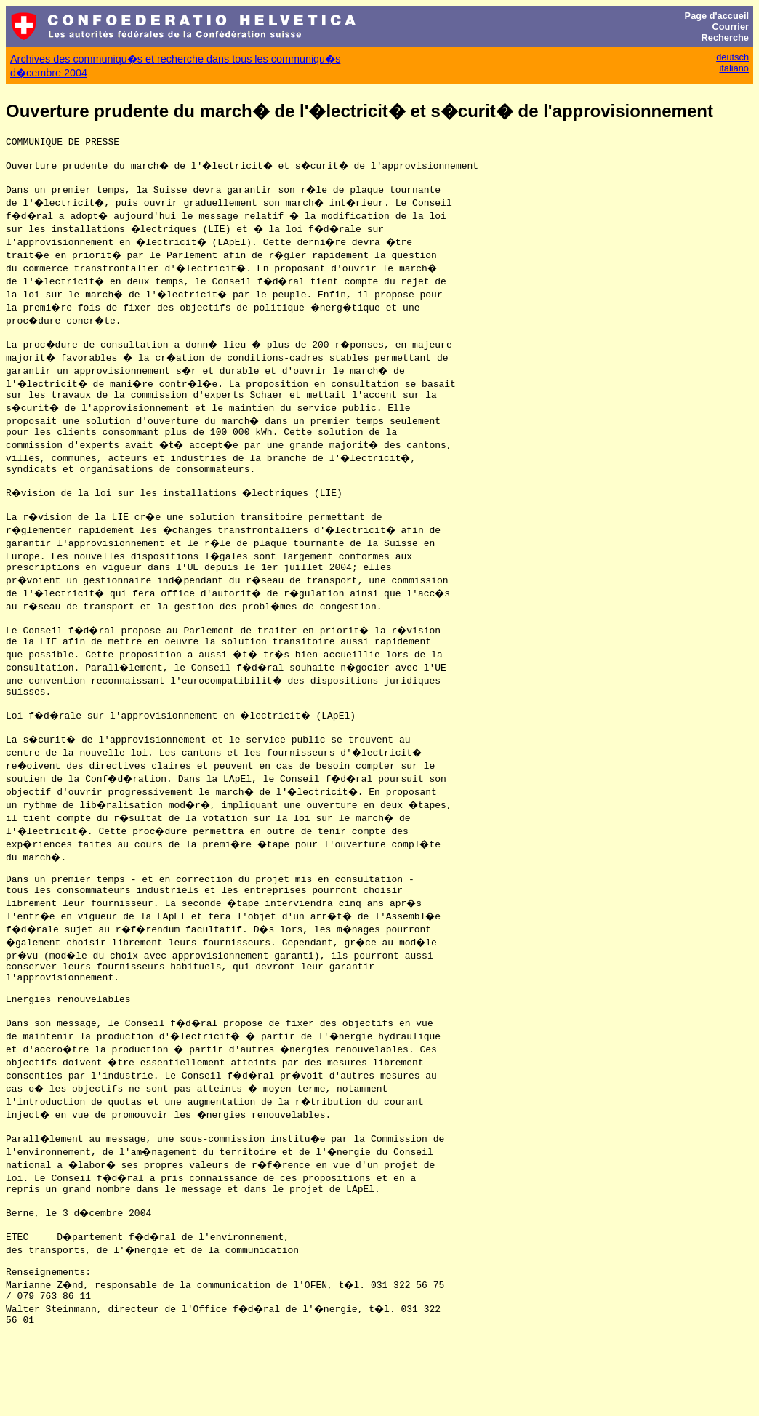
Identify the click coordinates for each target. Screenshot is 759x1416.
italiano (734, 68)
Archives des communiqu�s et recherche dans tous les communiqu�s (175, 59)
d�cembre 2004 (48, 73)
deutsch (732, 57)
